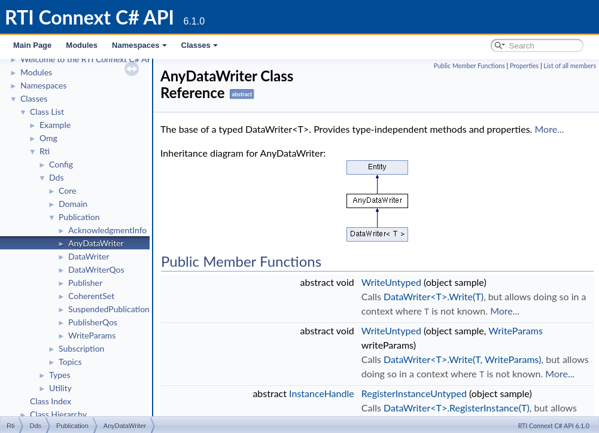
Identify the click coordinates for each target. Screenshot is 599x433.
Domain (73, 204)
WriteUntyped (391, 282)
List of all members (569, 65)
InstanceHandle (321, 392)
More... (549, 129)
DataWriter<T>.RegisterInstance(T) (457, 406)
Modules (82, 45)
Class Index (50, 401)
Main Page (32, 45)
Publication (79, 217)
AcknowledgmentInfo (107, 230)
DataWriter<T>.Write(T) (434, 296)
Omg (48, 138)
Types (60, 375)
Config (61, 164)
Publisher (85, 283)
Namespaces (139, 45)
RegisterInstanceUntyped (414, 392)
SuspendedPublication (109, 309)
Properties (524, 65)
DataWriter (89, 256)
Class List (47, 111)
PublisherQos (92, 322)
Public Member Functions (469, 65)
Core (67, 190)
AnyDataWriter (96, 243)
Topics (70, 361)
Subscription (81, 348)
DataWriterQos (96, 269)
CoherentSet (91, 296)
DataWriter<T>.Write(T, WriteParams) (462, 358)
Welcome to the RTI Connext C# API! (88, 59)
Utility (60, 388)
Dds (56, 177)
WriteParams (91, 335)
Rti (44, 151)
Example (55, 125)
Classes (199, 45)
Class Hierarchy (58, 414)
